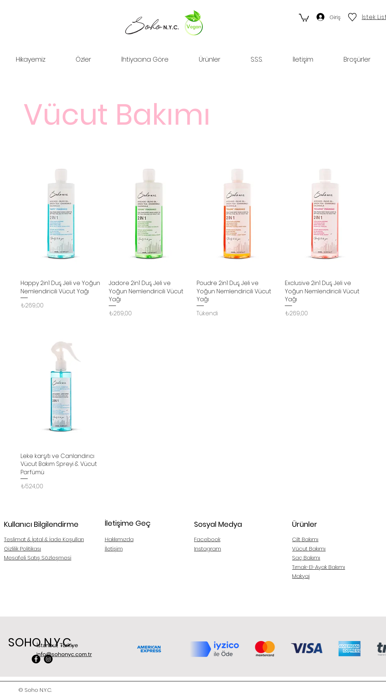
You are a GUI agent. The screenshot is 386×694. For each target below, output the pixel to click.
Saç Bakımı (306, 557)
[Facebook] (36, 659)
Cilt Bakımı (305, 539)
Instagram (207, 548)
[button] (304, 17)
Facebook (207, 539)
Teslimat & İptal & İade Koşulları (44, 539)
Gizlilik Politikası (22, 548)
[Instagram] (48, 659)
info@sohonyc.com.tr (64, 654)
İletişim (114, 548)
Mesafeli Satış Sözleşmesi (37, 557)
